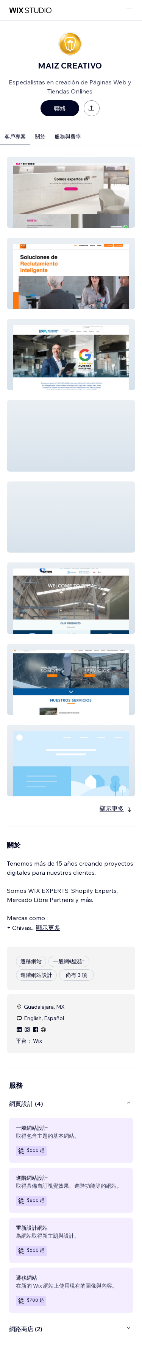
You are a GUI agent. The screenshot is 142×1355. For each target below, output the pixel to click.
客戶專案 (15, 136)
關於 (40, 136)
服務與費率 (68, 136)
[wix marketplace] (30, 10)
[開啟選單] (129, 10)
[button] (71, 192)
